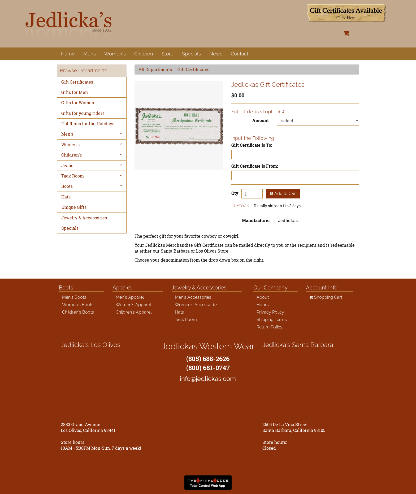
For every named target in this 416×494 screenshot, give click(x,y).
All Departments (155, 69)
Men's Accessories (193, 297)
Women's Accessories (196, 304)
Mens (89, 54)
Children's (91, 155)
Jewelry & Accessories (84, 217)
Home (68, 54)
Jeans (91, 165)
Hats (66, 197)
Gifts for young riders (83, 113)
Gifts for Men (74, 92)
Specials (191, 54)
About (263, 297)
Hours (263, 304)
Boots (91, 186)
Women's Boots (77, 304)
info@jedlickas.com (208, 379)
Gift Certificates (193, 69)
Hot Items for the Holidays (87, 123)
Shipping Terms (272, 319)
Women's (115, 54)
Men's (91, 134)
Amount (260, 120)
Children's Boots (78, 312)
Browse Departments (83, 70)
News (215, 54)
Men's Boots (74, 297)
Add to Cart (283, 193)
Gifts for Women (77, 102)
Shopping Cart (325, 297)
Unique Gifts (73, 207)
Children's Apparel (133, 312)
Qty (234, 193)
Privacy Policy (270, 312)
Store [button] (168, 54)
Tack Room (91, 176)
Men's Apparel (130, 297)
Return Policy (270, 327)
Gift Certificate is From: (254, 166)
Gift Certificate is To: (251, 145)
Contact (239, 54)
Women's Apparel (133, 304)
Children (143, 54)
